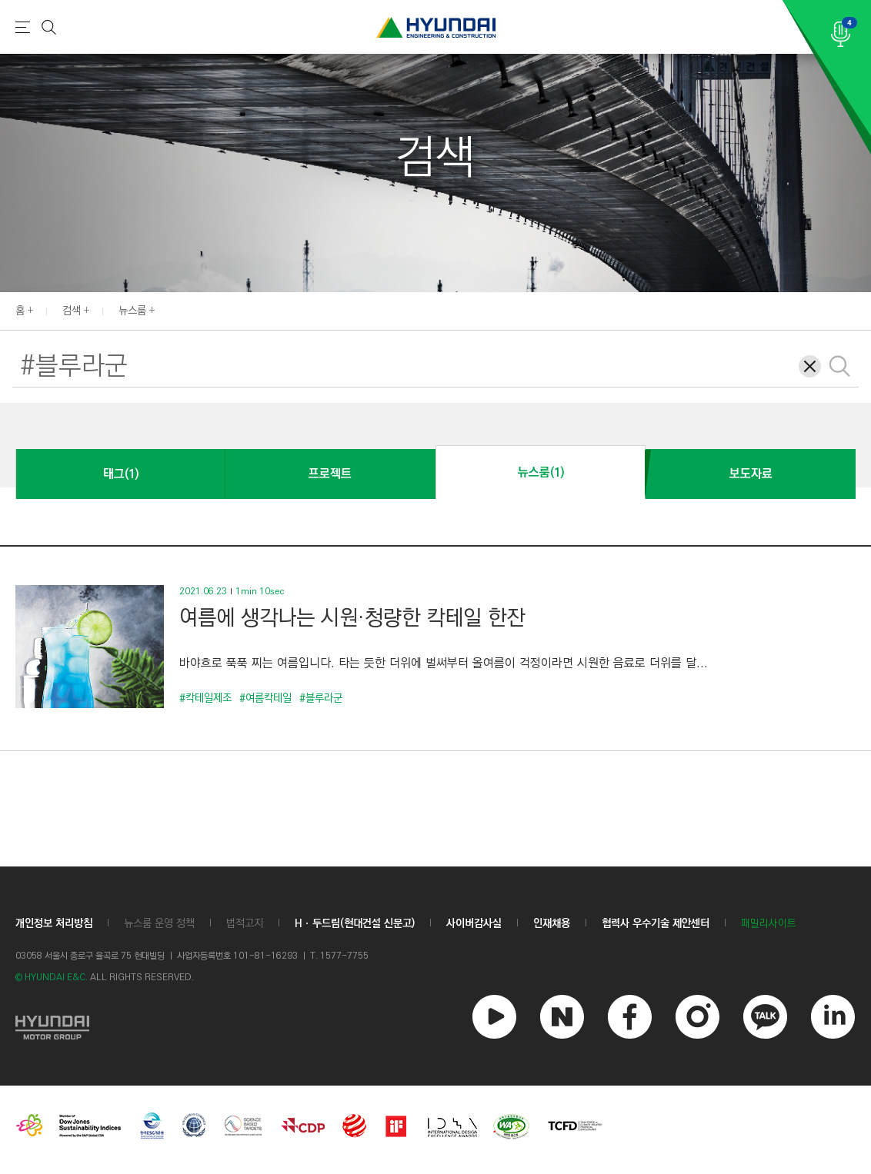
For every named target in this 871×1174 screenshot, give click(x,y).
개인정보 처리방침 (53, 923)
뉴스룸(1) (541, 472)
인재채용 (551, 923)
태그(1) (120, 474)
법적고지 (244, 923)
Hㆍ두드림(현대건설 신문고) (355, 923)
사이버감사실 (474, 923)
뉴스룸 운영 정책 (159, 923)
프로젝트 (330, 474)
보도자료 (751, 474)
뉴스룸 (132, 310)
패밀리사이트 (768, 924)
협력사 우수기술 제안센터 (655, 923)
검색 (71, 310)
